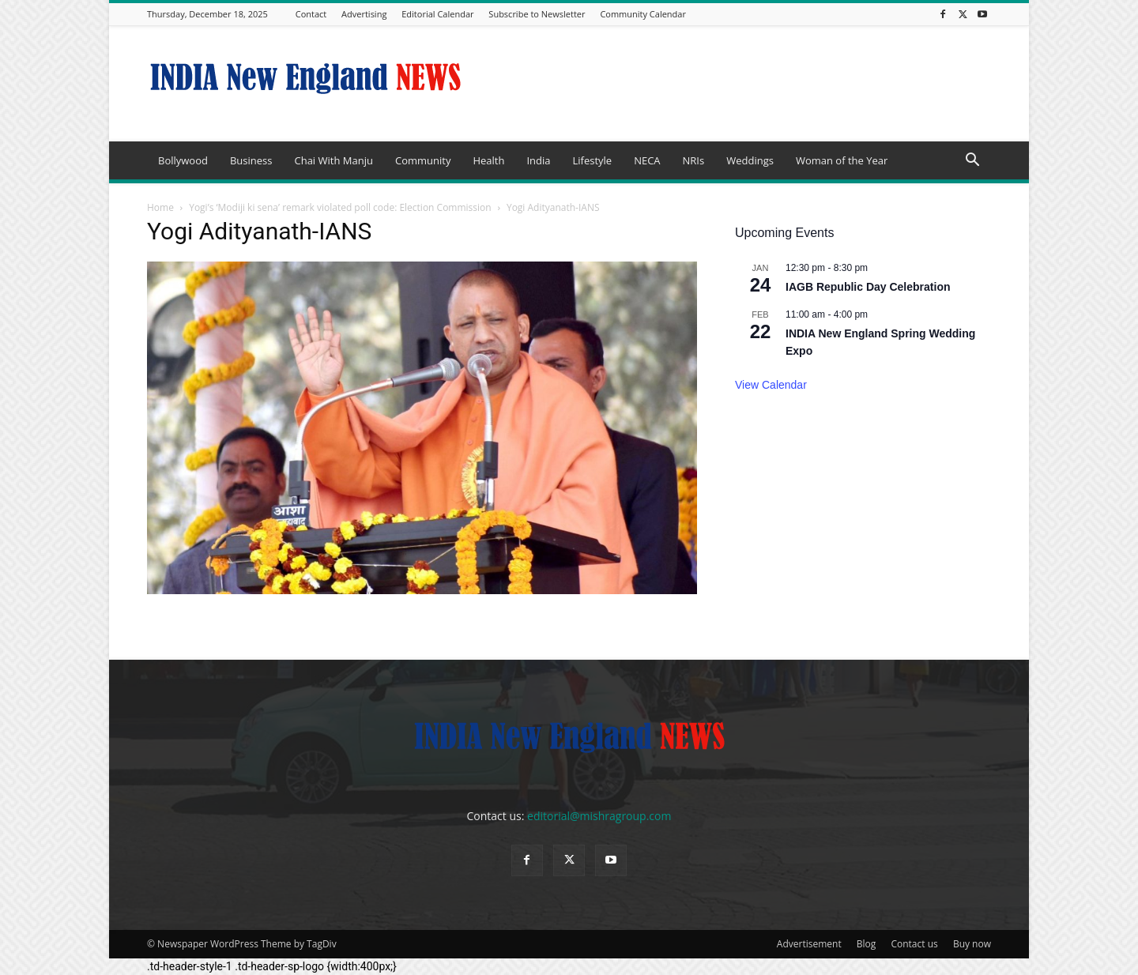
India (538, 160)
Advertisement (809, 944)
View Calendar (771, 384)
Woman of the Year (841, 160)
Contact (311, 14)
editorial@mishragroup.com (599, 815)
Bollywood (183, 160)
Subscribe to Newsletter (536, 14)
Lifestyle (592, 160)
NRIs (694, 160)
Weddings (750, 160)
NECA (647, 160)
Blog (866, 944)
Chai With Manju (333, 160)
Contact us (914, 944)
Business (251, 160)
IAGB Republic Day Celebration (868, 286)
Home (160, 207)
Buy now (972, 944)
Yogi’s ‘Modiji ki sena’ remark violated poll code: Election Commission (340, 207)
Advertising (363, 14)
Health (488, 160)
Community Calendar (643, 14)
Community (422, 160)
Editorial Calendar (437, 14)
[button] (972, 161)
